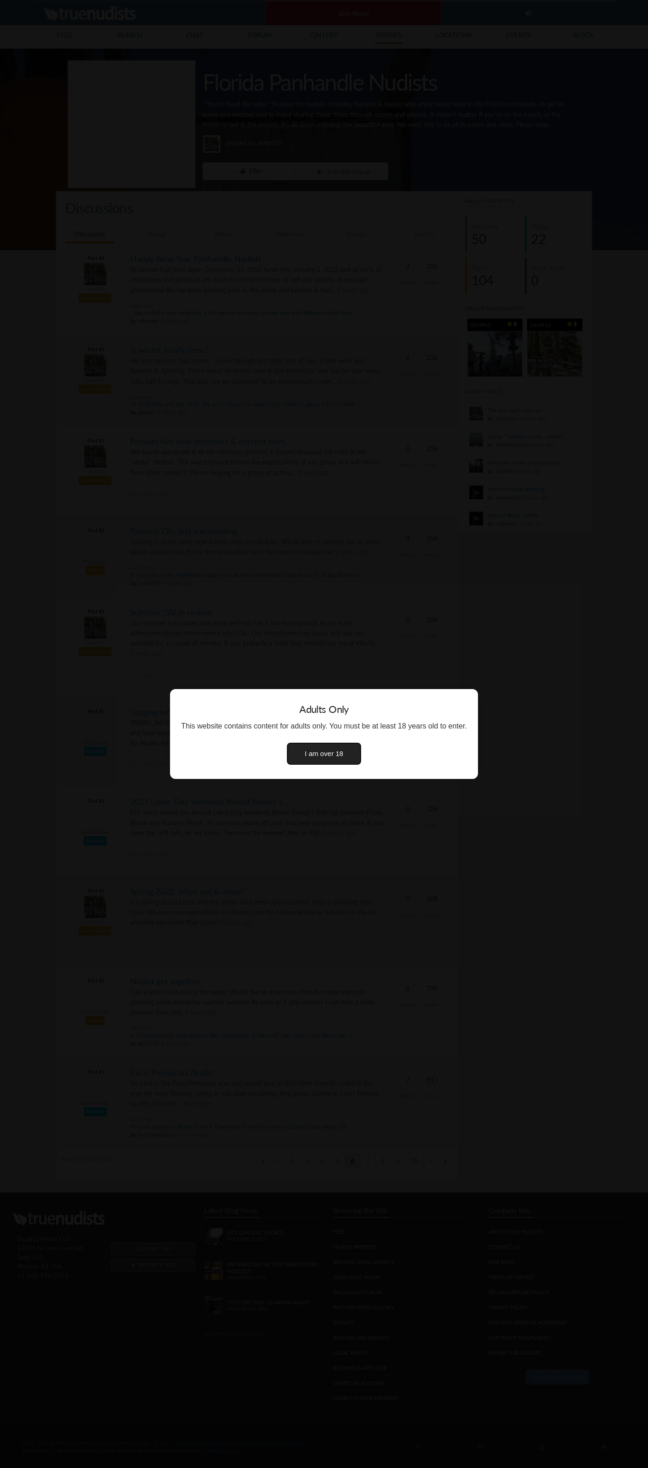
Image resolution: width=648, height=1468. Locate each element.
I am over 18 (324, 753)
